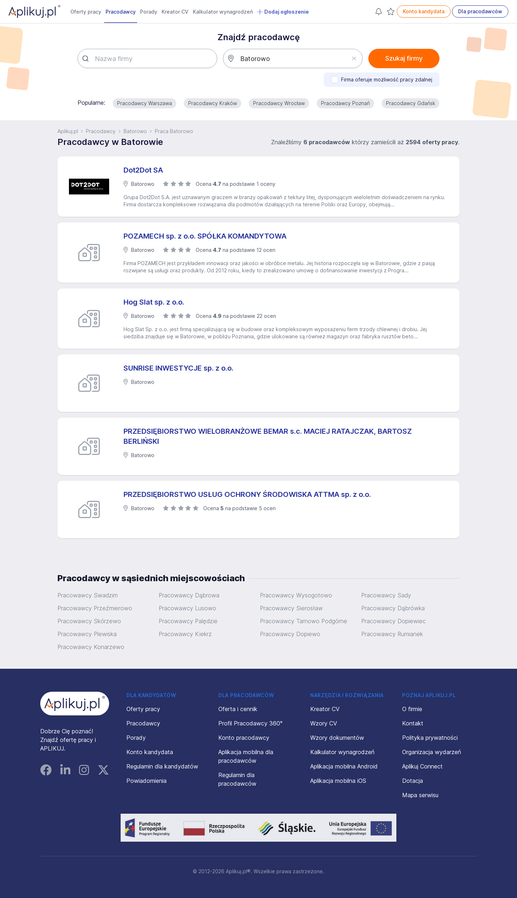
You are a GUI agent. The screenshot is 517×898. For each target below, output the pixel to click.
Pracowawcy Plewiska (87, 634)
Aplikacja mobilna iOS (338, 780)
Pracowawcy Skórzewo (89, 621)
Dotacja (412, 780)
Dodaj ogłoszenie (283, 12)
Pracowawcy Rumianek (392, 634)
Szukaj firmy (404, 58)
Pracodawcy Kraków (212, 103)
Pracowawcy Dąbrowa (189, 595)
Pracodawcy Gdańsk (410, 103)
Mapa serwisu (420, 795)
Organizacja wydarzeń (431, 752)
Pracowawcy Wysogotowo (296, 595)
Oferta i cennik (237, 709)
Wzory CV (323, 723)
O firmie (412, 709)
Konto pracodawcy (243, 737)
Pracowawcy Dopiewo (290, 634)
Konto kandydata (423, 11)
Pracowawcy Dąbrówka (393, 608)
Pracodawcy (121, 12)
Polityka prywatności (430, 737)
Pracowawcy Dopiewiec (393, 621)
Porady (148, 12)
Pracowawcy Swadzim (87, 595)
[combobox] (147, 58)
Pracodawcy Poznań (345, 103)
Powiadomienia (146, 780)
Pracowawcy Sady (386, 595)
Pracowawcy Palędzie (188, 621)
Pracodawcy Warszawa (144, 103)
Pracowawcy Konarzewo (90, 646)
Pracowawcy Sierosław (291, 608)
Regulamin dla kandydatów (162, 766)
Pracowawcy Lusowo (187, 608)
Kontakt (412, 723)
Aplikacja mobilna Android (344, 766)
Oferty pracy (85, 12)
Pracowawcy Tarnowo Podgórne (303, 621)
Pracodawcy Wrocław (279, 103)
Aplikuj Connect (422, 766)
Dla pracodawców (480, 11)
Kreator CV (175, 12)
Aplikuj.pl (67, 131)
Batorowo (135, 131)
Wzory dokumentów (337, 737)
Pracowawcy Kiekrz (185, 634)
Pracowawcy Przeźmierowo (94, 608)
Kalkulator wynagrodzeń (223, 12)
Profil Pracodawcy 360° (250, 723)
